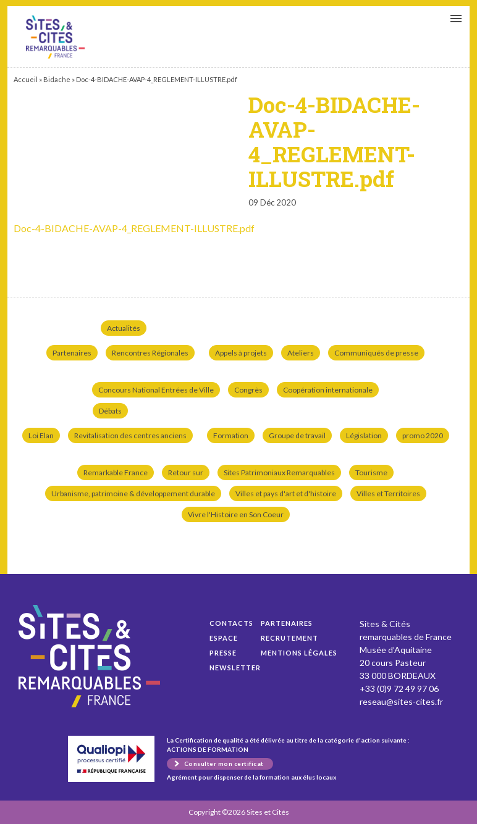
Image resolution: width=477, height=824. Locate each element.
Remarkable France (115, 472)
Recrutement (289, 638)
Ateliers (300, 352)
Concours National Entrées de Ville (156, 389)
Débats (110, 410)
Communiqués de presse (376, 352)
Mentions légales (299, 653)
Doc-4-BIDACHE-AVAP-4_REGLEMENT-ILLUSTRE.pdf (55, 37)
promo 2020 (422, 435)
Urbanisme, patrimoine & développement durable (133, 493)
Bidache (56, 79)
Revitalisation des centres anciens (130, 435)
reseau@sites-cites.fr (401, 701)
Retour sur (185, 472)
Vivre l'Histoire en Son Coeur (236, 514)
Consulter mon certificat (224, 763)
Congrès (248, 389)
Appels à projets (241, 352)
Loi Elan (41, 435)
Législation (364, 435)
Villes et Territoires (388, 493)
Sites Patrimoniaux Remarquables (279, 472)
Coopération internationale (328, 389)
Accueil (26, 79)
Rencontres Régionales (150, 352)
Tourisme (371, 472)
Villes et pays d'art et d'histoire (285, 493)
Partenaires (72, 352)
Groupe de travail (297, 435)
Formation (230, 435)
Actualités (123, 328)
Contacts (231, 623)
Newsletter (235, 668)
